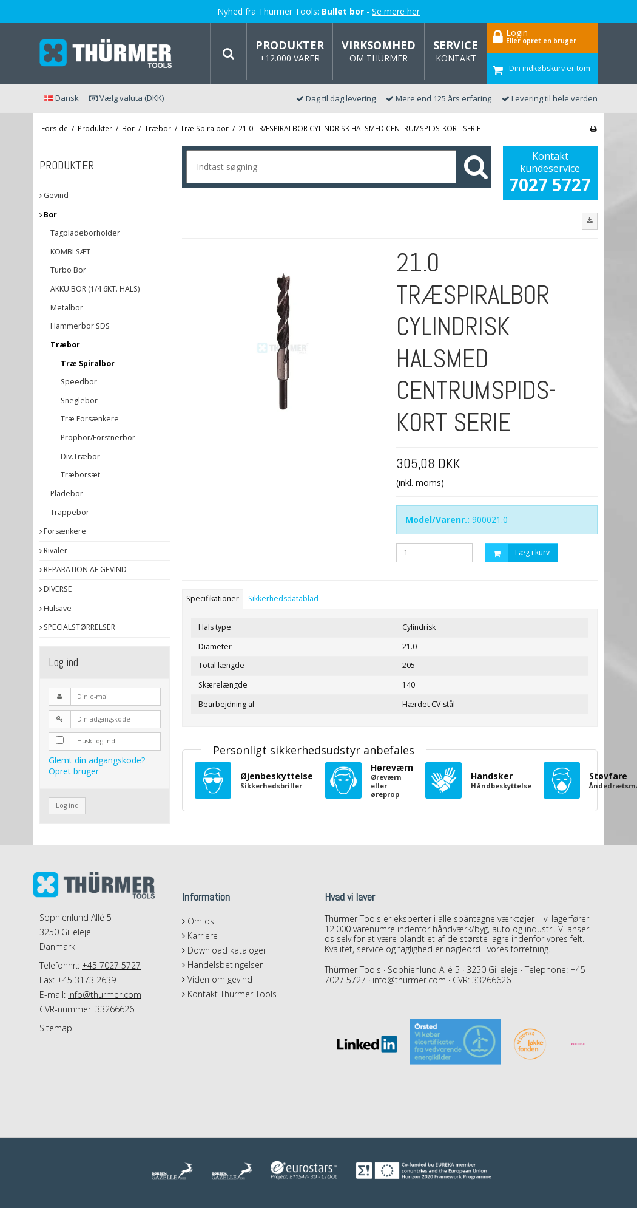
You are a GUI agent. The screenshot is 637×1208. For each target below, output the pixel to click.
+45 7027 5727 (111, 965)
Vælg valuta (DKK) (126, 97)
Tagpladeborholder (85, 233)
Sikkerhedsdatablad (283, 598)
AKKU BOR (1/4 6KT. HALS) (95, 289)
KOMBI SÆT (70, 252)
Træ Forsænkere (90, 419)
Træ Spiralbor (88, 363)
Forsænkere (62, 531)
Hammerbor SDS (80, 326)
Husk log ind (96, 741)
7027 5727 (550, 184)
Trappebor (69, 512)
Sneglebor (79, 400)
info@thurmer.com (409, 980)
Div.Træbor (80, 456)
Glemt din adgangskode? (97, 760)
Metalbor (66, 307)
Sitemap (55, 1028)
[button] (590, 221)
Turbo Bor (68, 270)
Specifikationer (212, 598)
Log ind (67, 805)
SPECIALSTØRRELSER (77, 627)
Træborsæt (80, 474)
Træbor (65, 345)
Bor (48, 215)
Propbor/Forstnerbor (98, 437)
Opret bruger (74, 771)
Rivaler (53, 550)
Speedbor (79, 382)
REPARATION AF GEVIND (83, 569)
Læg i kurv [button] (517, 553)
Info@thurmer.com (104, 994)
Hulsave (55, 608)
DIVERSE (55, 589)
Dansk (61, 97)
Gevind (54, 195)
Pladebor (66, 493)
